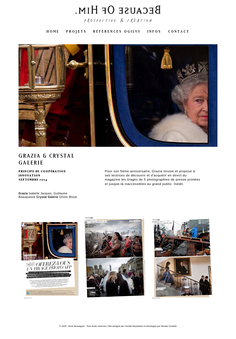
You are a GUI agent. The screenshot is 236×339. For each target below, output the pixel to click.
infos (154, 31)
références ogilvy (117, 31)
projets (76, 31)
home (52, 31)
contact (179, 31)
